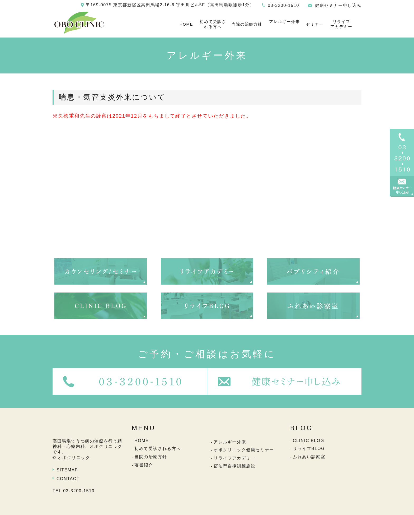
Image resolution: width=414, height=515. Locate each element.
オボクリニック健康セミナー (244, 450)
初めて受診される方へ (213, 24)
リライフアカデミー (341, 24)
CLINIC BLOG (308, 440)
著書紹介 (143, 465)
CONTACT (68, 478)
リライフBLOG (309, 448)
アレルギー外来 (284, 21)
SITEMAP (67, 470)
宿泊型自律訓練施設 (234, 466)
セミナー (314, 24)
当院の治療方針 (247, 24)
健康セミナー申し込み (338, 5)
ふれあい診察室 (309, 456)
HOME (186, 24)
